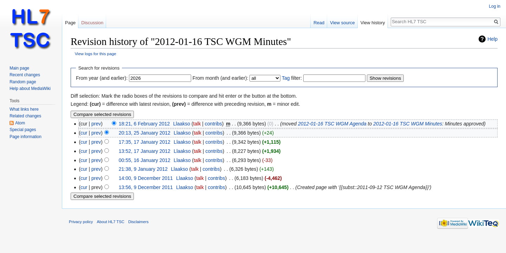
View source (342, 22)
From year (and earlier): (102, 78)
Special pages (22, 129)
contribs (213, 123)
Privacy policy (81, 222)
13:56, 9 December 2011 (146, 187)
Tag (286, 78)
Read (318, 22)
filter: (292, 78)
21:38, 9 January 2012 (143, 169)
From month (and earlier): (220, 78)
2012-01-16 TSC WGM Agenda (332, 123)
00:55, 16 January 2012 (144, 160)
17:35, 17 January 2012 (144, 142)
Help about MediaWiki (30, 88)
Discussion (92, 22)
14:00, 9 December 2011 (146, 178)
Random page (22, 81)
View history (373, 22)
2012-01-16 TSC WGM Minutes (407, 123)
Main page (19, 68)
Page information (25, 136)
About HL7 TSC (110, 222)
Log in (494, 6)
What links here (24, 109)
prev (96, 123)
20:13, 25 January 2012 (144, 133)
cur (83, 133)
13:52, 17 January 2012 (144, 151)
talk (197, 123)
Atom (20, 123)
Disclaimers (138, 222)
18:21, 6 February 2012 (144, 123)
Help (492, 39)
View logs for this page (95, 53)
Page (70, 22)
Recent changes (24, 74)
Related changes (25, 115)
